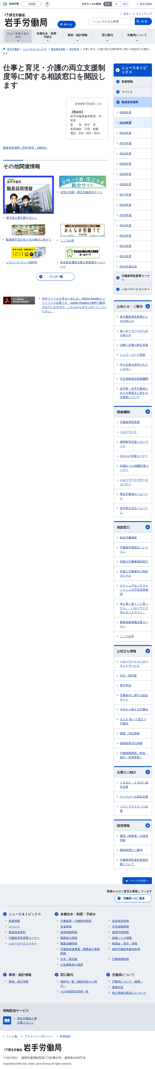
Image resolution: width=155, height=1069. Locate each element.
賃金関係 (66, 926)
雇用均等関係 (120, 932)
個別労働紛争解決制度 (126, 949)
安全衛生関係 (120, 921)
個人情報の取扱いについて (129, 992)
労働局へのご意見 (134, 898)
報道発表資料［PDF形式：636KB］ (25, 147)
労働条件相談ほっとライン (134, 549)
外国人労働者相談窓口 (134, 561)
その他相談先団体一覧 (74, 991)
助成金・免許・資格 (124, 943)
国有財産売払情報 (131, 743)
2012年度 (125, 246)
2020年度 (125, 163)
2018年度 (125, 184)
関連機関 (133, 411)
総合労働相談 (128, 537)
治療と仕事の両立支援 (134, 345)
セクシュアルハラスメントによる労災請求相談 (134, 590)
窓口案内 (66, 975)
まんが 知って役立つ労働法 (133, 721)
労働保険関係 (120, 959)
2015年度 (125, 215)
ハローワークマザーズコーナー (134, 482)
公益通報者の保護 (71, 964)
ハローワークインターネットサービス (134, 663)
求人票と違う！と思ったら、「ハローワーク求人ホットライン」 (134, 608)
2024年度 (125, 122)
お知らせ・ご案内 (133, 306)
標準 (107, 4)
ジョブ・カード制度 (132, 354)
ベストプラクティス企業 (134, 808)
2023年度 (125, 133)
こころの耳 (127, 636)
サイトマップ (144, 13)
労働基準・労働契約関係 (75, 921)
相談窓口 (133, 527)
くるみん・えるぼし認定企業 (134, 784)
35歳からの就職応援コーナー (134, 468)
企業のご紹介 (133, 772)
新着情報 (127, 81)
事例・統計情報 (20, 975)
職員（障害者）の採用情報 (134, 838)
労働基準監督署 (130, 422)
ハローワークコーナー (135, 289)
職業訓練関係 (68, 943)
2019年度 (125, 174)
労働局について (123, 975)
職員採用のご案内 (131, 850)
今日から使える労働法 (134, 709)
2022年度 (125, 143)
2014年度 (125, 225)
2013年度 (125, 235)
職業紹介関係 (68, 937)
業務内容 (117, 987)
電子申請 (125, 685)
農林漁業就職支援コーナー (134, 624)
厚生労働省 (146, 4)
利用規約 (65, 1036)
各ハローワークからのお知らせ (134, 333)
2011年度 (125, 256)
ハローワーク (128, 432)
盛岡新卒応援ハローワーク (134, 444)
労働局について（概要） (127, 981)
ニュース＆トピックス (134, 70)
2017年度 (125, 194)
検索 (144, 21)
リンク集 (11, 1036)
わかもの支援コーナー (134, 456)
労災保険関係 (120, 926)
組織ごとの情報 (122, 937)
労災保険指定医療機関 (134, 378)
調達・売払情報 (130, 733)
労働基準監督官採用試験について (134, 862)
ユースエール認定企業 (134, 796)
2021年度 (125, 153)
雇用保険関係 (68, 932)
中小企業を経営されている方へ (134, 367)
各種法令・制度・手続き (78, 914)
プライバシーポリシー (38, 1036)
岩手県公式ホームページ (134, 510)
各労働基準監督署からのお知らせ (134, 319)
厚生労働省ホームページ (134, 496)
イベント (127, 91)
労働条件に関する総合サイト (134, 697)
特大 (125, 4)
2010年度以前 (128, 266)
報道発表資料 (129, 102)
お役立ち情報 (133, 651)
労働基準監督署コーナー (135, 278)
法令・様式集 (128, 675)
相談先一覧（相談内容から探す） (78, 983)
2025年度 (125, 112)
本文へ (127, 13)
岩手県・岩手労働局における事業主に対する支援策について (134, 393)
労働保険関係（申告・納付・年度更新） (134, 755)
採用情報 (133, 825)
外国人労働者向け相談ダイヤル (134, 573)
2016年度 (125, 205)
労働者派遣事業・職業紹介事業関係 (80, 951)
